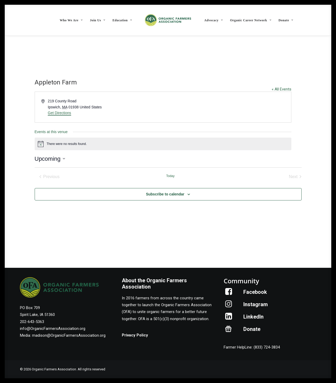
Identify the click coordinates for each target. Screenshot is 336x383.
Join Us (97, 20)
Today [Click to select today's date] (170, 176)
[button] (229, 293)
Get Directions (59, 113)
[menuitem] (71, 20)
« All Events (281, 89)
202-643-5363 (32, 321)
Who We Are (71, 20)
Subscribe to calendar (165, 194)
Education (122, 20)
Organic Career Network (250, 20)
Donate (286, 20)
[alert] (163, 144)
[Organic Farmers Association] (168, 20)
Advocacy (213, 20)
